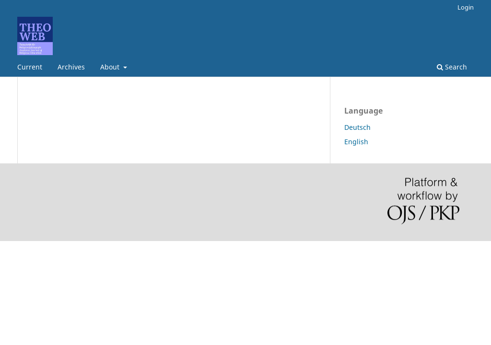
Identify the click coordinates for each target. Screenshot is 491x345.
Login (465, 7)
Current (29, 66)
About (110, 66)
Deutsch (357, 127)
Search (452, 66)
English (356, 141)
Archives (71, 66)
